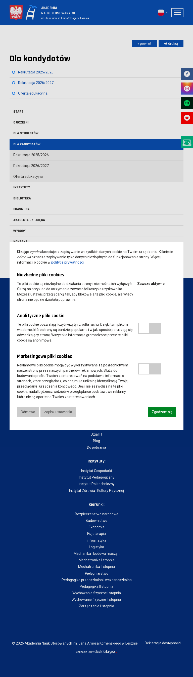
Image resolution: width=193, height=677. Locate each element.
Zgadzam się (162, 412)
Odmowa (28, 412)
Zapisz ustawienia (58, 412)
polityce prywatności (67, 262)
